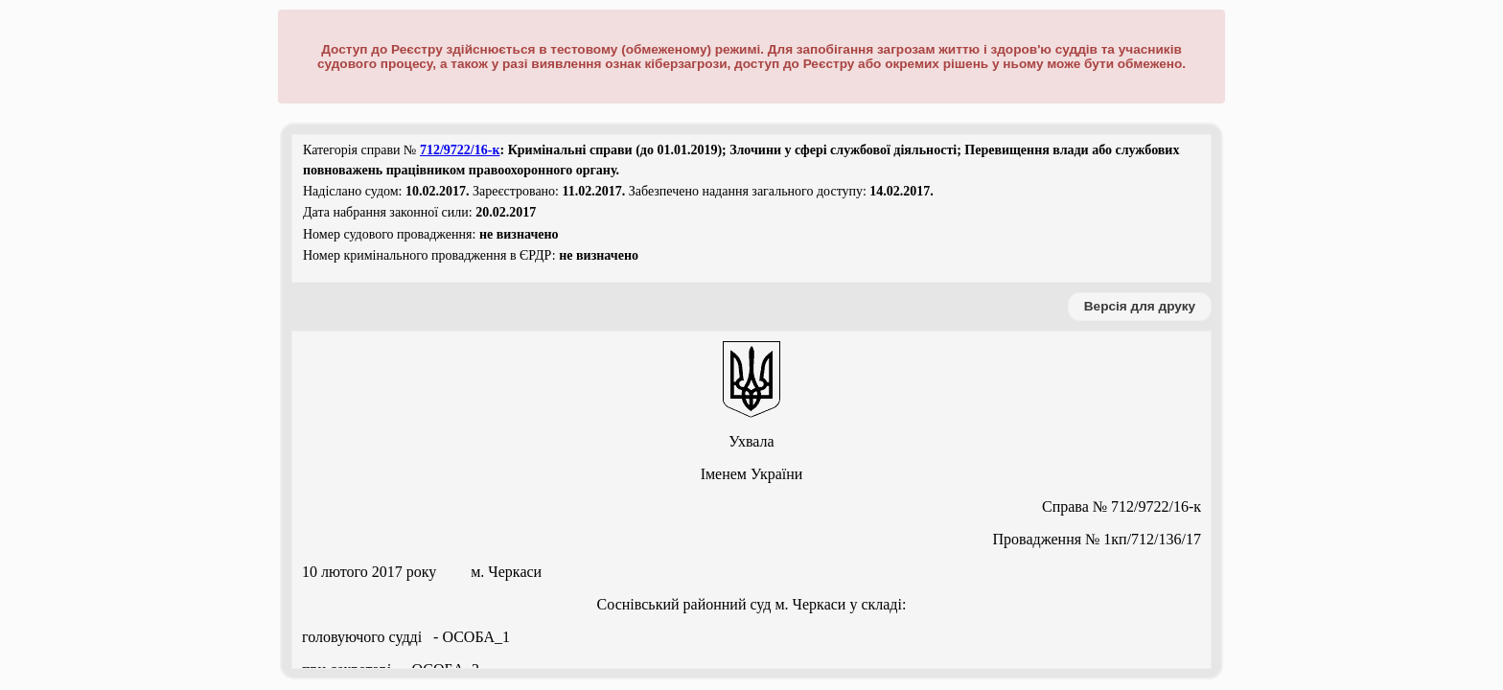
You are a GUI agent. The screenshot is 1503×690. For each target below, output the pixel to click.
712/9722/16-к (460, 150)
